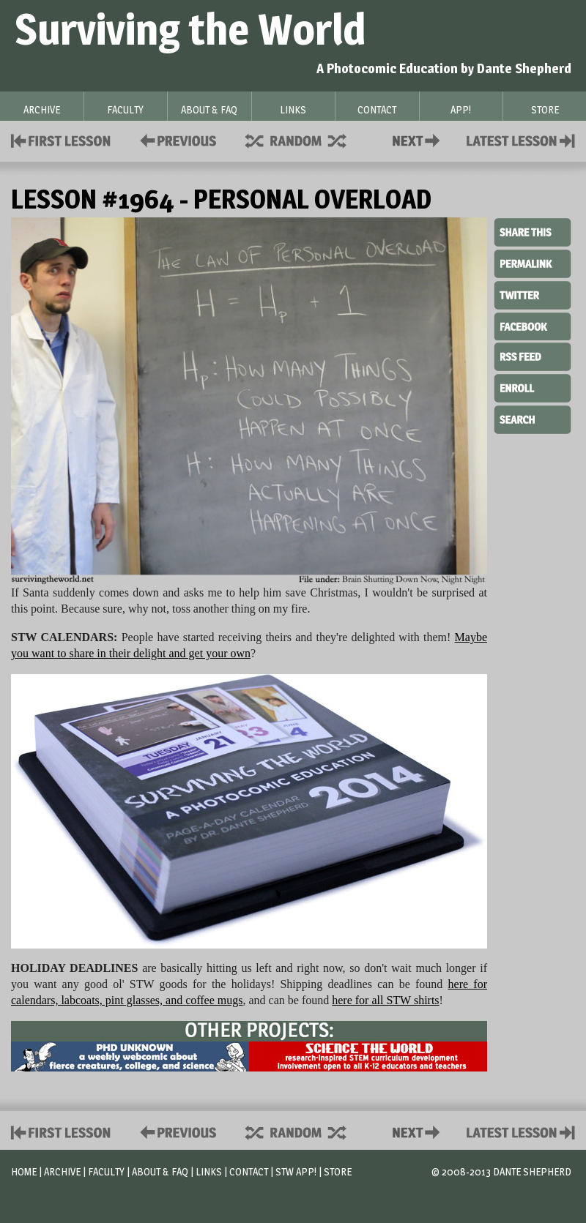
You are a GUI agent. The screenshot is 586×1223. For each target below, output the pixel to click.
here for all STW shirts (385, 1000)
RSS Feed (532, 355)
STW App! (295, 1171)
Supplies (305, 139)
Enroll (532, 386)
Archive (62, 1171)
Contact (419, 139)
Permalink (532, 263)
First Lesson (61, 139)
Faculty (106, 1171)
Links (209, 1171)
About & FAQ (160, 1171)
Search (532, 418)
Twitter (532, 294)
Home (24, 1171)
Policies (175, 139)
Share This (532, 232)
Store (338, 1171)
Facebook (532, 325)
